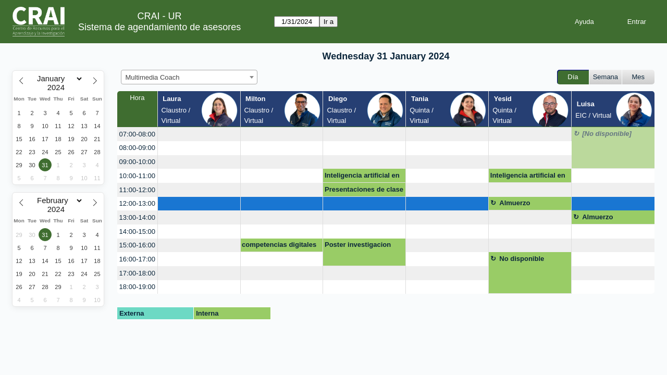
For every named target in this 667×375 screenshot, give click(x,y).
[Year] (58, 87)
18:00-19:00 (137, 287)
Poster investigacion (358, 244)
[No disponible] (607, 134)
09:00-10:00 (137, 162)
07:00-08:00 (137, 134)
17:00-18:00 (137, 273)
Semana (605, 77)
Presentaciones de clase (364, 189)
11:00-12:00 (137, 190)
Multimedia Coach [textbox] (153, 77)
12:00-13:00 (137, 203)
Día (572, 77)
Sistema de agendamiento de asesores (159, 27)
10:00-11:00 (137, 176)
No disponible (521, 258)
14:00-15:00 (137, 231)
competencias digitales (279, 244)
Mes (638, 77)
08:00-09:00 (137, 148)
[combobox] (189, 77)
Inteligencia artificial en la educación (362, 177)
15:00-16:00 (137, 245)
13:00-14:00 (137, 217)
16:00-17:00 (137, 259)
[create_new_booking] (199, 134)
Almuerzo (514, 203)
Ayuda (584, 22)
